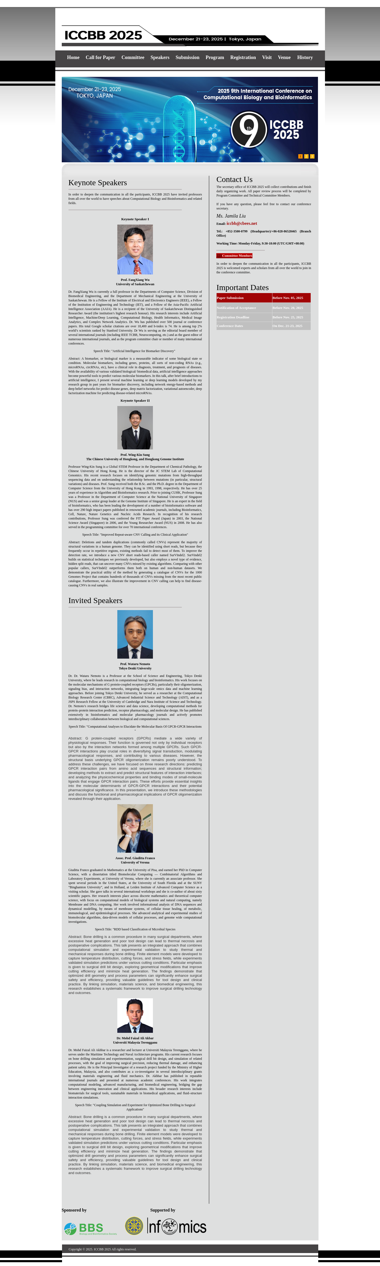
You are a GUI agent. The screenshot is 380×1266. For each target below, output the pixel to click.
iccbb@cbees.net (242, 223)
